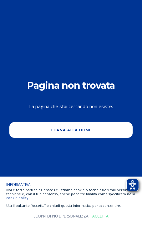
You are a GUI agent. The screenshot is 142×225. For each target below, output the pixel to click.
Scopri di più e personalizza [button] (61, 216)
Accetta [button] (100, 216)
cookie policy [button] (17, 198)
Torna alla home (71, 130)
